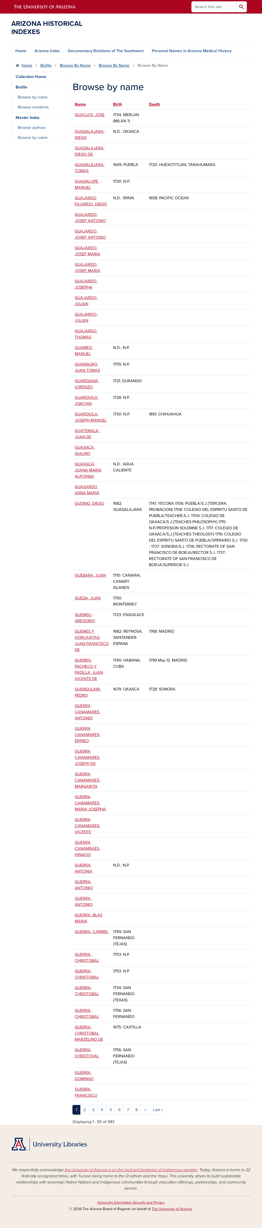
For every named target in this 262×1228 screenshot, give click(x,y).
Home (20, 50)
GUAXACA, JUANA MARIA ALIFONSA (88, 470)
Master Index (27, 117)
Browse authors (32, 127)
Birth (117, 104)
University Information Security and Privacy (131, 1202)
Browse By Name (75, 65)
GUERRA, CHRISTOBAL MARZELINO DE (89, 1033)
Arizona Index (47, 50)
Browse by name (33, 97)
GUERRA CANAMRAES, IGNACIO (87, 848)
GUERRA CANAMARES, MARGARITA (87, 780)
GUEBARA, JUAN (90, 575)
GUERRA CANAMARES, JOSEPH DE (87, 757)
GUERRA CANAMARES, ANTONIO (87, 712)
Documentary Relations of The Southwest (106, 50)
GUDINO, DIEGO (89, 503)
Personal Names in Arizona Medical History (192, 50)
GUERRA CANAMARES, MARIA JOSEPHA (90, 803)
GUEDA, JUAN (88, 598)
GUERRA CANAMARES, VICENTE (87, 826)
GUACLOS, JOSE (90, 114)
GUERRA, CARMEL (91, 931)
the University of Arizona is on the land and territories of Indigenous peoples (131, 1169)
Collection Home (31, 76)
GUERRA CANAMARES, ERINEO (87, 734)
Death (154, 104)
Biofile (46, 65)
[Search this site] (213, 6)
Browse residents (33, 107)
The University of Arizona (172, 1209)
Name (83, 104)
